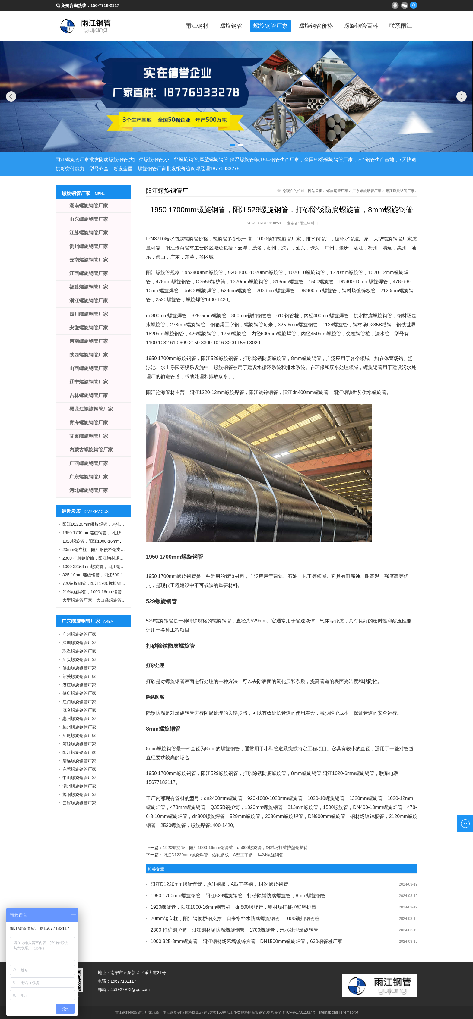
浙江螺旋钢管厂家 (88, 300)
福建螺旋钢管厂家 (88, 287)
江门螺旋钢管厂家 (79, 701)
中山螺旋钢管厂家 (79, 777)
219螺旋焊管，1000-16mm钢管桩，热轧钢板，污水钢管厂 (117, 591)
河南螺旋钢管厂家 (88, 341)
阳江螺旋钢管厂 (167, 190)
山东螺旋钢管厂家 (88, 219)
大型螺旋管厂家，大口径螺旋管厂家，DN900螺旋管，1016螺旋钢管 (126, 600)
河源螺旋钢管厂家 (79, 744)
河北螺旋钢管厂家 (88, 490)
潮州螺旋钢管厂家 (79, 786)
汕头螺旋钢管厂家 (79, 659)
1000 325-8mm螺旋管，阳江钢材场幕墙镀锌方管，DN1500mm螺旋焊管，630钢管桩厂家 (246, 941)
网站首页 (315, 191)
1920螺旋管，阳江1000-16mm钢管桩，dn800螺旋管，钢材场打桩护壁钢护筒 (235, 847)
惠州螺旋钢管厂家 (79, 718)
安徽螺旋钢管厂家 (88, 327)
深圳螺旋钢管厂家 (79, 642)
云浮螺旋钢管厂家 (79, 803)
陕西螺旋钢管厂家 (88, 354)
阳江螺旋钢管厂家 (400, 191)
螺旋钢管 (218, 26)
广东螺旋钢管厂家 (366, 191)
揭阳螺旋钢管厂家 (79, 794)
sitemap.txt (349, 1012)
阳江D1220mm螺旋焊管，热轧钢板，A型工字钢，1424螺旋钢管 (223, 854)
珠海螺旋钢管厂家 (79, 651)
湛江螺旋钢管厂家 (79, 684)
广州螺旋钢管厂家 (79, 634)
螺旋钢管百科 (357, 26)
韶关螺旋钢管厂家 (79, 676)
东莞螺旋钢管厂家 (79, 769)
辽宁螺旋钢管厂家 (88, 381)
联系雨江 (399, 26)
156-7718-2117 (104, 5)
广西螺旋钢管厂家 (88, 463)
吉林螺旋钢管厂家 (88, 395)
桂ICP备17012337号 (299, 1012)
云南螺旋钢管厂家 (88, 259)
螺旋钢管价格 (309, 26)
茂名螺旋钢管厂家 (79, 710)
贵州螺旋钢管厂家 (88, 246)
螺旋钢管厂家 (261, 26)
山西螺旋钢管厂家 (88, 368)
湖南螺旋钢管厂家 (88, 205)
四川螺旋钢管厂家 (88, 314)
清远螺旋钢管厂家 (79, 760)
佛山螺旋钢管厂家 (79, 668)
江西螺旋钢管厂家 (88, 273)
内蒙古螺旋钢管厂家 (91, 449)
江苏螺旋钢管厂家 (88, 232)
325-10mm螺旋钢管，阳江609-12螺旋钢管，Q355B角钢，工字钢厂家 (127, 574)
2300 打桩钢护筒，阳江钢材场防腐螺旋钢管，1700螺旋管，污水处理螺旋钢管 (234, 930)
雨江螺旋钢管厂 (86, 26)
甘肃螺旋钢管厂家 (88, 436)
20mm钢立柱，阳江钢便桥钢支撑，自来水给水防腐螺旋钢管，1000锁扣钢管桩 (235, 918)
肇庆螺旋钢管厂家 (79, 693)
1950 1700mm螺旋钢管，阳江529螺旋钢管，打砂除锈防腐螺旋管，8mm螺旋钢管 (238, 895)
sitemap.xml (328, 1012)
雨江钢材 (182, 26)
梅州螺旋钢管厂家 (79, 727)
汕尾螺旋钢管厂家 (79, 735)
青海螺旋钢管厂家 (88, 422)
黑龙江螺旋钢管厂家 (91, 409)
